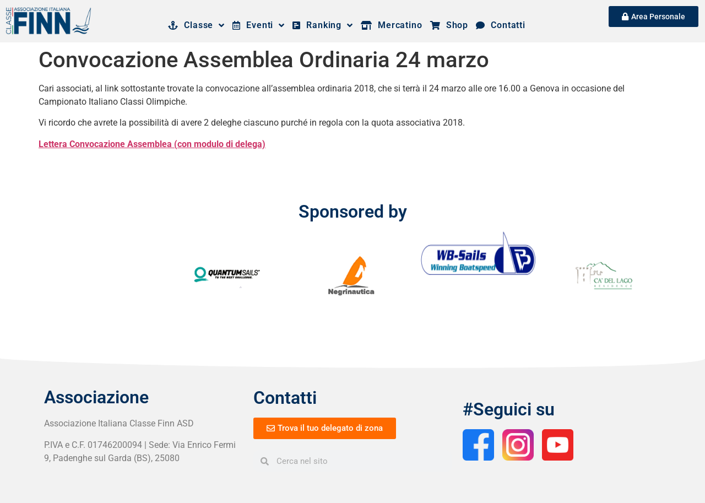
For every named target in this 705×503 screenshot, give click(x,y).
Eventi (258, 25)
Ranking (322, 25)
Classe (196, 25)
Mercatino (391, 25)
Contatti (500, 25)
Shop (449, 25)
